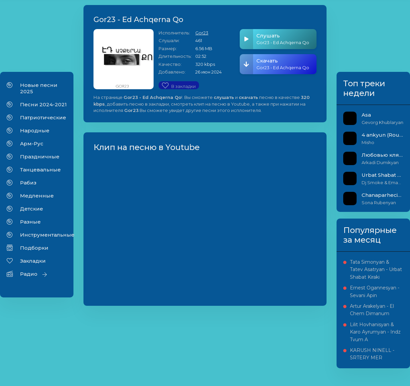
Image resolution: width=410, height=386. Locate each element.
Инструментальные (43, 235)
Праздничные (39, 156)
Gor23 (201, 32)
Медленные (37, 195)
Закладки (33, 261)
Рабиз (28, 182)
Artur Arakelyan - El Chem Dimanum (372, 309)
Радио (28, 274)
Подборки (34, 248)
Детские (31, 209)
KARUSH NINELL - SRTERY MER (372, 354)
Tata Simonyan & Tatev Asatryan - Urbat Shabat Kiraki (376, 269)
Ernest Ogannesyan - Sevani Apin (374, 291)
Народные (34, 130)
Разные (30, 222)
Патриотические (43, 117)
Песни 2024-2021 (43, 104)
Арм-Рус (31, 143)
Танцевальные (40, 169)
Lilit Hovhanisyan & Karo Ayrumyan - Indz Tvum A (375, 332)
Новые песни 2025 (38, 88)
